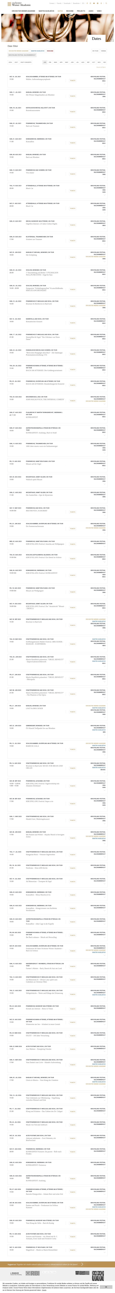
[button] (57, 80)
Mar (55, 62)
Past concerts (26, 62)
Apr (61, 62)
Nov (99, 62)
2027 (16, 62)
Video (99, 11)
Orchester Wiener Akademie (23, 11)
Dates (60, 11)
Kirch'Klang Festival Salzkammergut (22, 55)
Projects (81, 11)
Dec (104, 62)
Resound (69, 11)
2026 (10, 62)
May (66, 62)
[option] (57, 28)
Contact (51, 3)
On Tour (95, 51)
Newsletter (76, 3)
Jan (44, 62)
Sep (88, 62)
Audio (91, 11)
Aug (82, 62)
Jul (77, 62)
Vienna (103, 51)
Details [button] (44, 1290)
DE (83, 3)
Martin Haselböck (46, 11)
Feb (50, 62)
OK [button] (106, 1287)
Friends (59, 3)
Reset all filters (101, 67)
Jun (72, 62)
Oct (93, 62)
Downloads (67, 3)
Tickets (72, 80)
